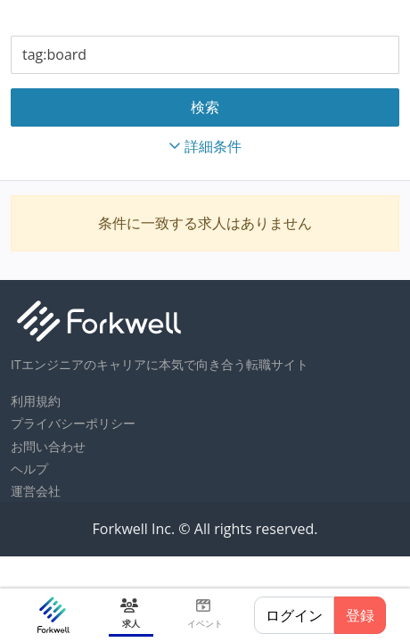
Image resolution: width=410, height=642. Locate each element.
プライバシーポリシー (73, 423)
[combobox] (205, 55)
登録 (360, 615)
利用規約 (36, 400)
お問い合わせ (48, 446)
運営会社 (36, 490)
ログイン (294, 615)
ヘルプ (29, 468)
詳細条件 (205, 146)
